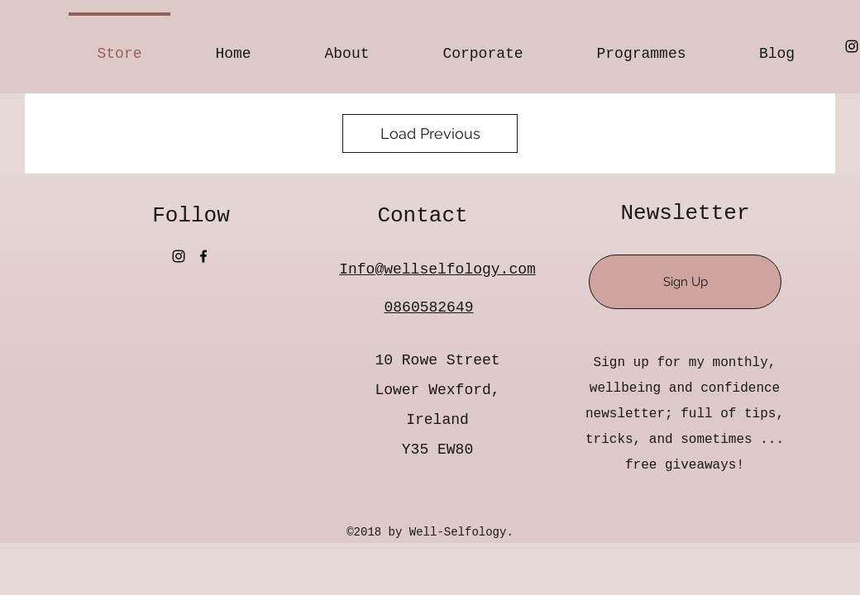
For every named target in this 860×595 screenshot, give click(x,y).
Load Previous (430, 133)
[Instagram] (851, 46)
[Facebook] (203, 256)
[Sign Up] (685, 282)
